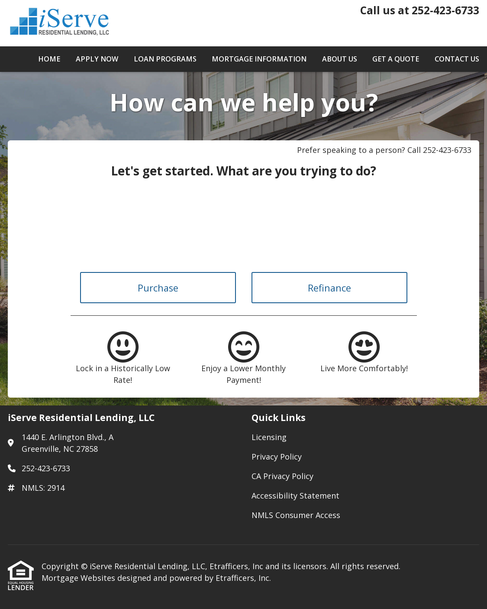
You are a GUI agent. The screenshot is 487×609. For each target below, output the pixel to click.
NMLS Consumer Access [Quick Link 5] (296, 515)
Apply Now (97, 59)
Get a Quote (395, 59)
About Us (339, 59)
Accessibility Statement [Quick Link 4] (295, 495)
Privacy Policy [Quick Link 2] (277, 456)
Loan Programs (165, 59)
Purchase (158, 288)
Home (49, 59)
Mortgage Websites (79, 578)
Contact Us (457, 59)
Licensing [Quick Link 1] (269, 437)
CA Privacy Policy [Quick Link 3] (282, 476)
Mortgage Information (259, 59)
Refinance (329, 288)
